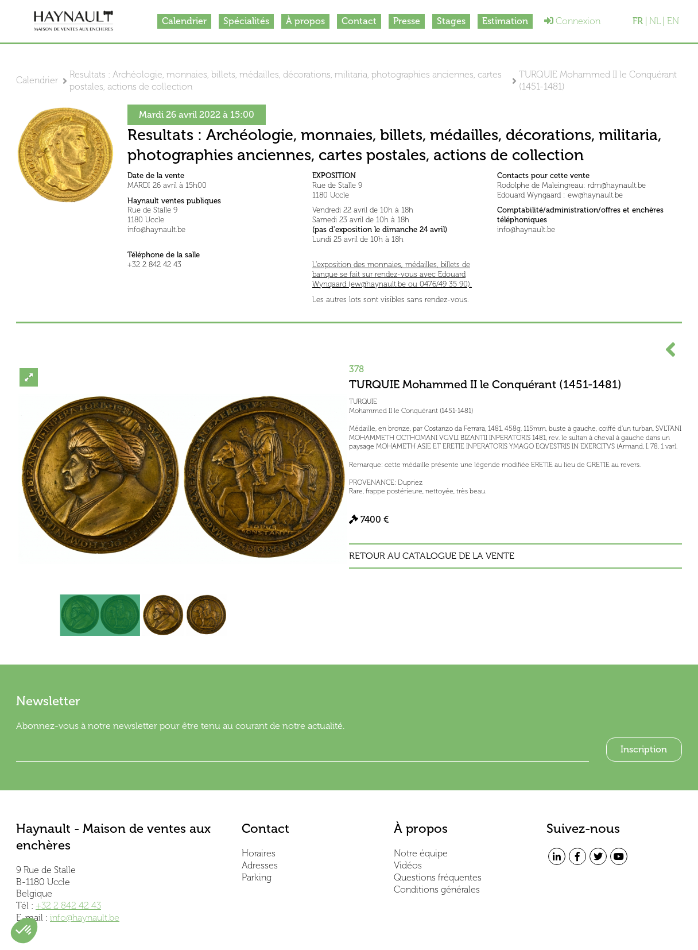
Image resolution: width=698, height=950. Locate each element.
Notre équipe (421, 853)
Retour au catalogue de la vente (431, 556)
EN (673, 21)
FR (638, 21)
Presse (406, 21)
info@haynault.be (84, 917)
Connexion (572, 21)
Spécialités (246, 21)
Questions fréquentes (438, 877)
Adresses (260, 865)
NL (655, 21)
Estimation (505, 21)
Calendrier (184, 21)
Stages (451, 21)
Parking (257, 877)
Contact (359, 21)
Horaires (259, 853)
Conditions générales (437, 889)
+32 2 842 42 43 (68, 905)
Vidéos (408, 865)
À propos (305, 21)
